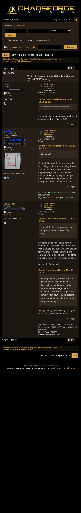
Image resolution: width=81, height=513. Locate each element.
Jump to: (43, 356)
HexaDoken (9, 204)
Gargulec (55, 59)
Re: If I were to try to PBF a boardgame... (50, 86)
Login (39, 55)
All (16, 68)
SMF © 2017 (38, 365)
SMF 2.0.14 (27, 365)
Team (31, 55)
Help (13, 55)
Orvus (7, 84)
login (13, 25)
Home (6, 55)
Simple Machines (51, 365)
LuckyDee (9, 131)
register (21, 25)
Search (22, 55)
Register (48, 55)
